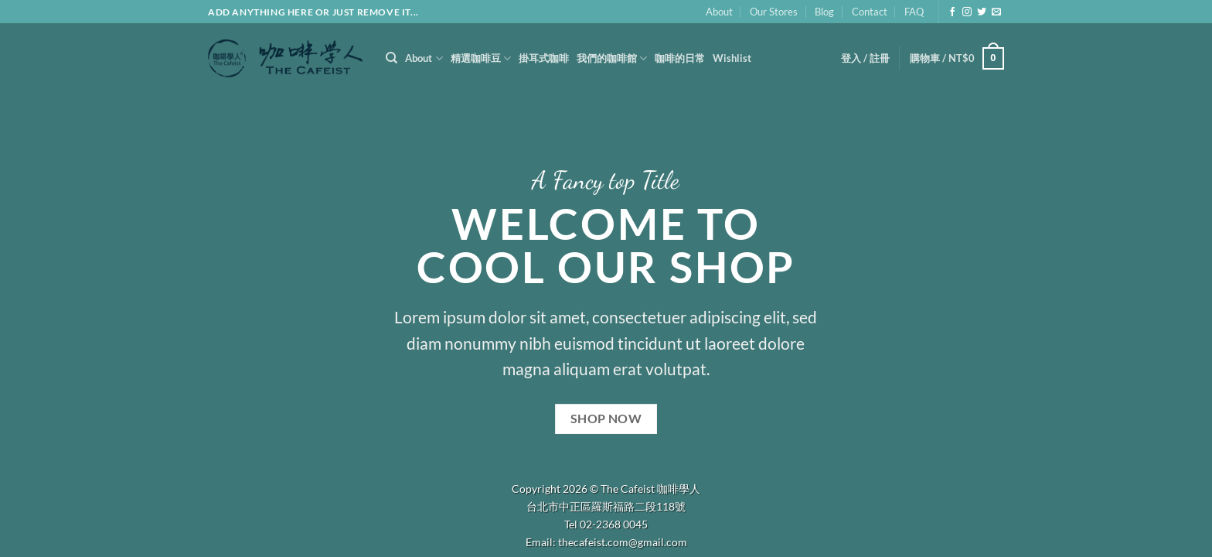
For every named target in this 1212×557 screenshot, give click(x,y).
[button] (865, 58)
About (719, 11)
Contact (869, 11)
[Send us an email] (996, 12)
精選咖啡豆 (481, 58)
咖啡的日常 (680, 58)
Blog (824, 11)
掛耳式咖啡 (544, 58)
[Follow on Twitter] (981, 12)
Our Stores (774, 11)
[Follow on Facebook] (952, 12)
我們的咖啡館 (612, 58)
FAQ (914, 11)
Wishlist (732, 58)
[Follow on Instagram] (967, 12)
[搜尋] (391, 58)
